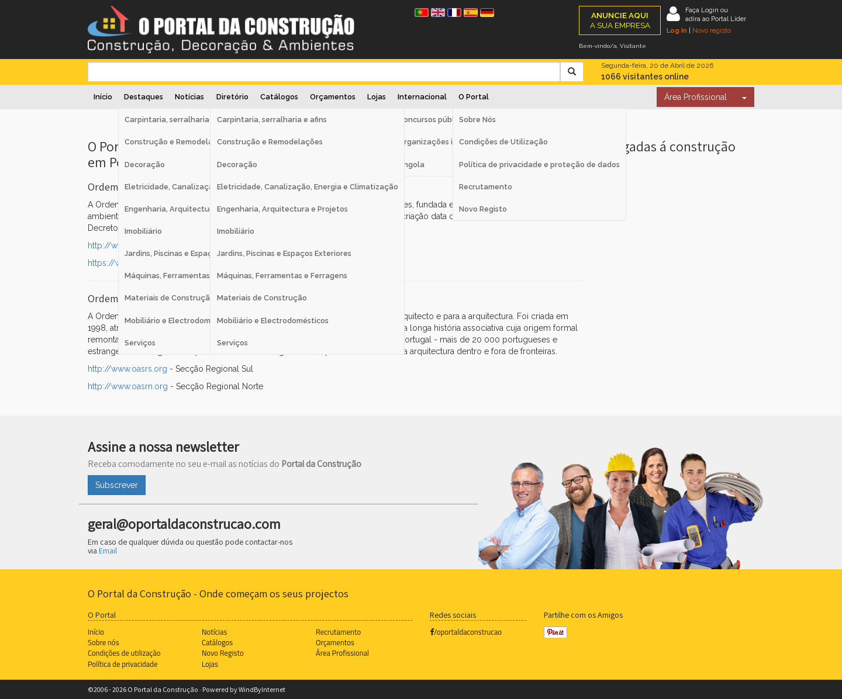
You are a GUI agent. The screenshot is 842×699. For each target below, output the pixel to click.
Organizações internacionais (450, 141)
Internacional (422, 96)
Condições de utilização (124, 653)
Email (108, 550)
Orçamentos (333, 96)
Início (103, 96)
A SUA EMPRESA (620, 20)
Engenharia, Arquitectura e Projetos (282, 209)
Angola (411, 164)
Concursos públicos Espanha (449, 119)
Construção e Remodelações (270, 141)
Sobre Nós (477, 119)
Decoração (237, 164)
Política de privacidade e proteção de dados (539, 164)
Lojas (376, 96)
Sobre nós (103, 642)
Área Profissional (695, 97)
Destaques (143, 96)
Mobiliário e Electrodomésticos (273, 320)
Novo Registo (483, 209)
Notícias (189, 96)
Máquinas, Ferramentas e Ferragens (282, 275)
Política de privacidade (122, 664)
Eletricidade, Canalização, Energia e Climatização (307, 186)
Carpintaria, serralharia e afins (272, 119)
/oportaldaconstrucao (466, 632)
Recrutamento (485, 186)
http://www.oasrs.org (127, 368)
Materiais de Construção (262, 297)
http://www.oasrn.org (128, 386)
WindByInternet (262, 689)
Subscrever (116, 485)
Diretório (232, 96)
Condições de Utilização (503, 141)
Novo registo (711, 30)
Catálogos (279, 96)
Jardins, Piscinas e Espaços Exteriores (284, 253)
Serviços (232, 342)
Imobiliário (235, 231)
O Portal (473, 96)
